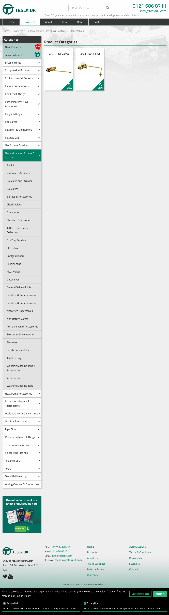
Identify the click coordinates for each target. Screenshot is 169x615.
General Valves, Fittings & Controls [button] (22, 155)
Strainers (12, 342)
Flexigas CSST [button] (22, 138)
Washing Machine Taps (20, 386)
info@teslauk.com (153, 11)
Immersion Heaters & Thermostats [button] (22, 403)
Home (11, 22)
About (48, 22)
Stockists (134, 564)
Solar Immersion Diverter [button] (22, 445)
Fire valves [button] (22, 122)
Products (18, 31)
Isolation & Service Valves (21, 295)
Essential (12, 603)
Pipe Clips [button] (22, 429)
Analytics (92, 603)
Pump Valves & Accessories (22, 326)
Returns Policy (95, 569)
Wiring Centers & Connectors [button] (22, 484)
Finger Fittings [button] (22, 114)
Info (64, 22)
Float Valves (77, 31)
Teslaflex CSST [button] (22, 461)
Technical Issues (96, 564)
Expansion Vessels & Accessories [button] (22, 104)
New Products (23, 46)
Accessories (13, 378)
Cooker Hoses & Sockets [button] (22, 78)
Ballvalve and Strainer (19, 181)
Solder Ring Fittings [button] (22, 453)
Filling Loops (14, 264)
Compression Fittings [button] (22, 70)
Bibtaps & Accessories (19, 196)
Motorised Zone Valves (20, 311)
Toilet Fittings (14, 358)
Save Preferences (140, 593)
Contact (98, 22)
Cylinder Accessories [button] (22, 86)
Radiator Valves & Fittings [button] (22, 437)
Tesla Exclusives (23, 54)
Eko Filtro (12, 248)
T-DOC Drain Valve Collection (17, 230)
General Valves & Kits (19, 287)
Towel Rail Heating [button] (22, 476)
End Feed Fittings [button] (22, 94)
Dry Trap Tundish (16, 240)
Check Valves (14, 204)
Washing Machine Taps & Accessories (21, 368)
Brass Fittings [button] (22, 63)
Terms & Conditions (140, 552)
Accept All (160, 593)
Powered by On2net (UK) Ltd (96, 584)
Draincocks (13, 212)
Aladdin (11, 165)
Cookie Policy (23, 596)
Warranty (92, 575)
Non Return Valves (17, 319)
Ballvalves (12, 189)
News (80, 22)
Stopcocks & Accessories (21, 334)
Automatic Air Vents (18, 173)
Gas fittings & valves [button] (22, 145)
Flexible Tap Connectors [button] (22, 130)
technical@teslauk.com (68, 560)
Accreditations (137, 547)
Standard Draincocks (18, 220)
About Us (92, 558)
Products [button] (30, 22)
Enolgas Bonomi (16, 256)
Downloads (135, 558)
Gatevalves (13, 279)
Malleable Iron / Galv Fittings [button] (22, 413)
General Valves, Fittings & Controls (46, 31)
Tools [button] (22, 469)
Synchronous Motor (18, 350)
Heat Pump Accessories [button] (22, 394)
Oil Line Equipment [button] (22, 421)
